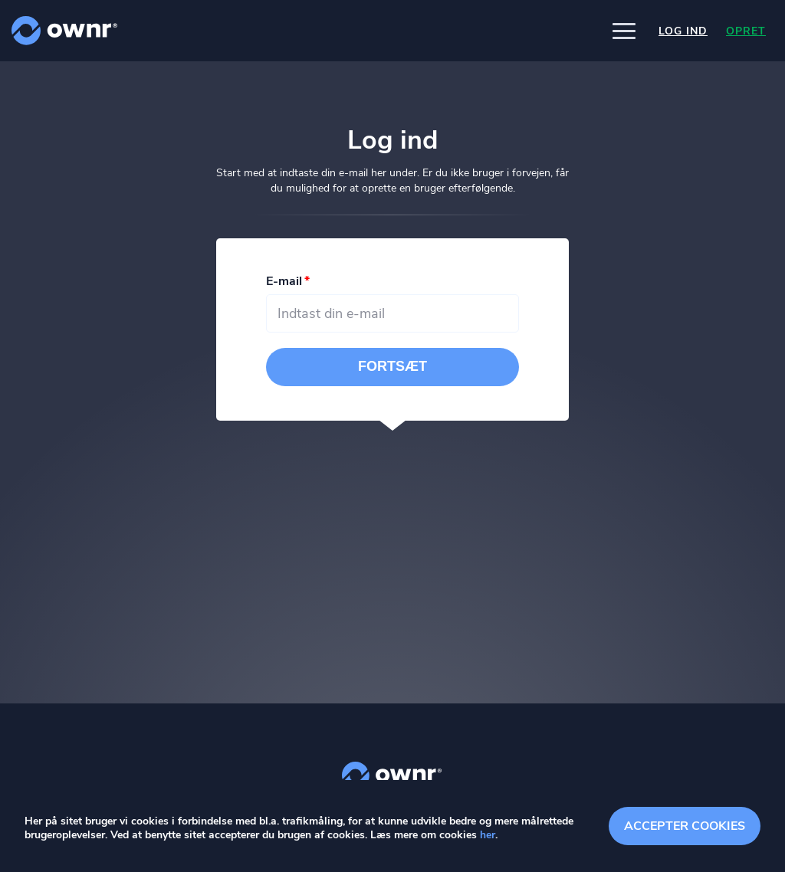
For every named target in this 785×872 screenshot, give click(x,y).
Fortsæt (392, 367)
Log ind (683, 31)
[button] (624, 30)
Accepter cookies (684, 826)
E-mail (284, 282)
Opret (746, 31)
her (487, 835)
